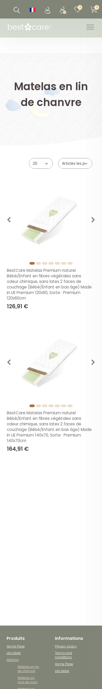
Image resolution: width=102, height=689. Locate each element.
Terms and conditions (63, 655)
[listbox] (51, 220)
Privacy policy (66, 646)
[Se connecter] (48, 9)
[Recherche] (17, 10)
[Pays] (32, 9)
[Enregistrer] (63, 9)
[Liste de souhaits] (79, 9)
